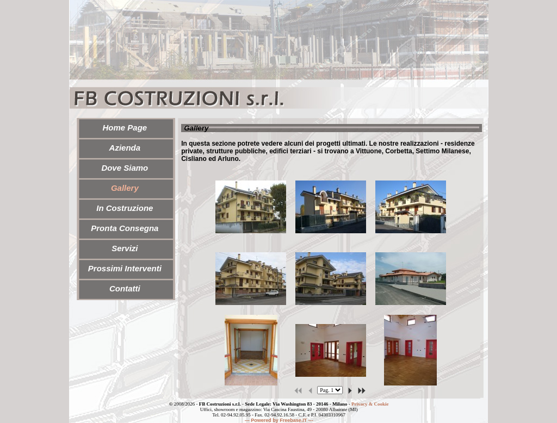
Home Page (124, 127)
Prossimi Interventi (125, 268)
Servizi (125, 248)
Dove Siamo (124, 167)
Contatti (124, 288)
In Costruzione (124, 208)
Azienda (125, 147)
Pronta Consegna (124, 228)
